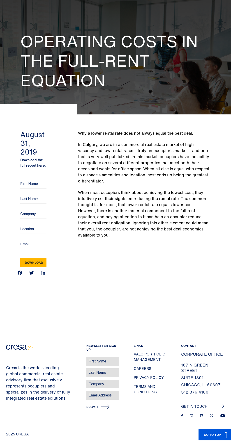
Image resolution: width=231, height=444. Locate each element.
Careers (142, 368)
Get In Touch (202, 406)
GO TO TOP (212, 434)
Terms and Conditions (145, 389)
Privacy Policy (149, 377)
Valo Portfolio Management (149, 356)
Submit (92, 407)
